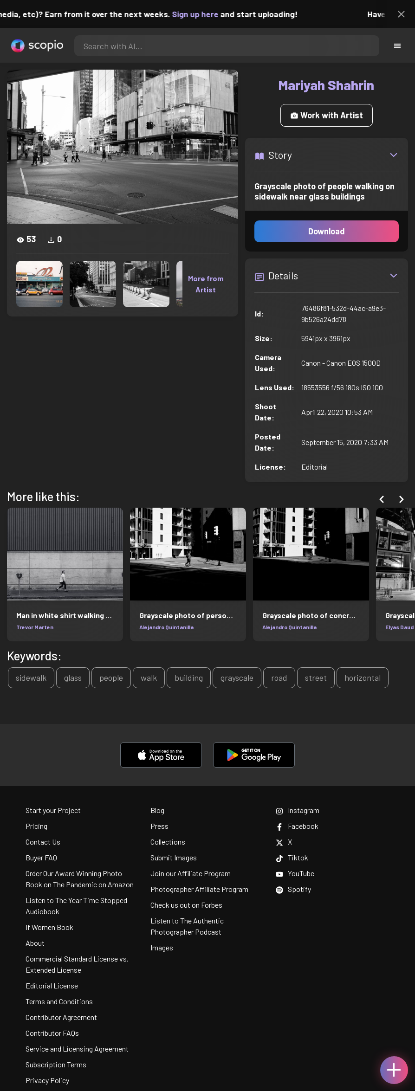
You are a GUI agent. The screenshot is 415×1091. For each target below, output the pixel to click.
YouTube (295, 873)
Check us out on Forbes (186, 904)
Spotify (293, 888)
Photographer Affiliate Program (199, 888)
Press (159, 825)
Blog (157, 810)
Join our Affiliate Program (190, 873)
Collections (167, 841)
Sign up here (201, 14)
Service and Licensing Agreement (77, 1048)
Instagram (297, 810)
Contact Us (43, 841)
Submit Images (173, 857)
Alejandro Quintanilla (166, 627)
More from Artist (205, 284)
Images (161, 947)
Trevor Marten (34, 627)
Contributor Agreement (61, 1017)
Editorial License (52, 985)
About (35, 942)
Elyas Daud (399, 627)
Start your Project (53, 810)
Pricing (36, 825)
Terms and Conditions (59, 1001)
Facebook (297, 825)
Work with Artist (326, 115)
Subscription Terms (56, 1064)
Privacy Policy (47, 1080)
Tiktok (292, 857)
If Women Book (49, 927)
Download (326, 231)
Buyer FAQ (41, 857)
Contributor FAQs (52, 1032)
